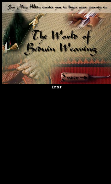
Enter (56, 87)
